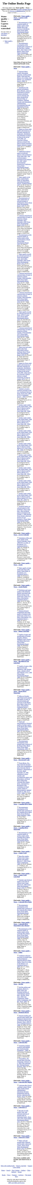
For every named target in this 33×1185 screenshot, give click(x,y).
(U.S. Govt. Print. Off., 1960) (24, 434)
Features (14, 1175)
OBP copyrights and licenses (16, 1182)
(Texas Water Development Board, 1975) (24, 332)
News (8, 1175)
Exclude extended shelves (24, 9)
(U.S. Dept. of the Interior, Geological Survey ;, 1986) (24, 595)
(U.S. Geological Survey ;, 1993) (24, 392)
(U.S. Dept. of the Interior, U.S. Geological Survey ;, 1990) (24, 615)
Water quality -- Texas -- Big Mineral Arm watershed (22, 661)
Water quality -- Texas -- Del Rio (22, 983)
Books (4, 1175)
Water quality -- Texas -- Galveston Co (22, 1106)
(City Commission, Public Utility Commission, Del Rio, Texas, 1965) (24, 994)
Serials (20, 1172)
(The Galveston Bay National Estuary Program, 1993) (24, 1062)
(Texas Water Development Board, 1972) (24, 258)
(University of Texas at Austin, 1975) (24, 371)
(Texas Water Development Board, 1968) (24, 28)
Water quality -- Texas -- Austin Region (22, 586)
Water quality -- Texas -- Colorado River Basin (23, 901)
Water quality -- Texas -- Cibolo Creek (22, 852)
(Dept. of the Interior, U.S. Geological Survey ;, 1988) (24, 572)
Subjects (13, 1172)
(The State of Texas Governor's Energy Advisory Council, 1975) (24, 137)
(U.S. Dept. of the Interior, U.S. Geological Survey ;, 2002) (24, 542)
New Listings (15, 1170)
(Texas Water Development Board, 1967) (24, 160)
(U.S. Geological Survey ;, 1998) (24, 1020)
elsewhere (4, 35)
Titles (28, 1170)
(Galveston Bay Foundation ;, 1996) (23, 1048)
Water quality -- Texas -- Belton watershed (22, 630)
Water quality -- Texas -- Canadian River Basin (23, 803)
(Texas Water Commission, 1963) (24, 49)
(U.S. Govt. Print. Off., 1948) (24, 408)
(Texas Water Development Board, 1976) (24, 351)
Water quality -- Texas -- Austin (22, 564)
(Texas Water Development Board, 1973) (24, 297)
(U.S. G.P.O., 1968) (24, 778)
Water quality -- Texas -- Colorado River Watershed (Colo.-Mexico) (22, 924)
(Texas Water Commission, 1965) (24, 860)
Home (3, 1170)
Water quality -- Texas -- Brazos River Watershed (22, 691)
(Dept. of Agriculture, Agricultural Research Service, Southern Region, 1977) (24, 181)
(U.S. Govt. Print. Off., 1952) (24, 458)
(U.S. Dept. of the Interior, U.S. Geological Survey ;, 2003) (24, 961)
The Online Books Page (16, 3)
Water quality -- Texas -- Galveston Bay (22, 1041)
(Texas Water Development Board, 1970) (24, 202)
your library (4, 33)
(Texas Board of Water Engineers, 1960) (24, 811)
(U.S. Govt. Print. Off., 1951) (24, 484)
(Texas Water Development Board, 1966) (24, 514)
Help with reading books (8, 1166)
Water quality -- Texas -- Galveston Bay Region (23, 1081)
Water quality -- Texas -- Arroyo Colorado (22, 534)
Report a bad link (21, 1166)
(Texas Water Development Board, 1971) (24, 239)
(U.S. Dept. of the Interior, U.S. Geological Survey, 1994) (24, 76)
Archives (20, 1175)
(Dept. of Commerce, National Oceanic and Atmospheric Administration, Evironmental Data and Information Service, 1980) (24, 98)
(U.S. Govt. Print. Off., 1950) (24, 421)
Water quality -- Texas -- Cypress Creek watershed (22, 17)
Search (8, 1170)
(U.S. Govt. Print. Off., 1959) (24, 447)
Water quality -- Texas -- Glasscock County (22, 1136)
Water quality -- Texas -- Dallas (22, 951)
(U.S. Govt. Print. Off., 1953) (24, 471)
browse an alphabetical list (17, 11)
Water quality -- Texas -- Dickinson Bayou (22, 1011)
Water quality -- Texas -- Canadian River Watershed (22, 827)
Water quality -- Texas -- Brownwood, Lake (22, 759)
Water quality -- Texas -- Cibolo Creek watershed (22, 875)
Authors (23, 1170)
